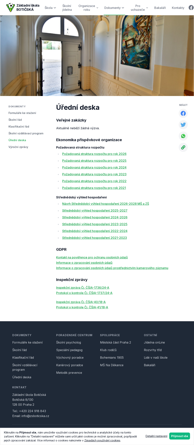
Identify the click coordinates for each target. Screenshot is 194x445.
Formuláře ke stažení (22, 113)
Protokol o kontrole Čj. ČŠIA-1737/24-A (84, 293)
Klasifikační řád (19, 126)
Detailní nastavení (156, 436)
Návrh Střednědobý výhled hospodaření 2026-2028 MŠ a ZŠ (105, 204)
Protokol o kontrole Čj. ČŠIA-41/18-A (82, 307)
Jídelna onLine (154, 342)
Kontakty (178, 8)
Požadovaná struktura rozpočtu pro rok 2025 (94, 161)
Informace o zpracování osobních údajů (84, 263)
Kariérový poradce (69, 365)
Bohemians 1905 (112, 357)
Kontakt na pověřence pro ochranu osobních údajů (92, 257)
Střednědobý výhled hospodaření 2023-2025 (94, 224)
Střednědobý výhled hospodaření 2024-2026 (94, 217)
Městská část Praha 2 (115, 342)
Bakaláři (160, 8)
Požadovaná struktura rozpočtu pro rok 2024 (94, 167)
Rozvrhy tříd (153, 350)
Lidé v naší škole (156, 357)
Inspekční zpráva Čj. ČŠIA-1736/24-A (82, 287)
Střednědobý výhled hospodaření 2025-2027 (94, 210)
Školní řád (15, 119)
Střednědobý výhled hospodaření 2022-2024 (94, 231)
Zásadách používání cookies (102, 440)
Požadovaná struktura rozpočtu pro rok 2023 (94, 174)
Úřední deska (17, 140)
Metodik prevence (69, 373)
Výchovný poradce (70, 357)
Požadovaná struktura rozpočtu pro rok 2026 (94, 154)
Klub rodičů (108, 350)
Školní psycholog (68, 342)
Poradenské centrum (74, 335)
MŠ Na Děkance (111, 365)
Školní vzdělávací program (26, 133)
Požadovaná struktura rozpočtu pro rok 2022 (94, 181)
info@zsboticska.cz (35, 416)
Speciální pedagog (69, 350)
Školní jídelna (67, 8)
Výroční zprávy (18, 147)
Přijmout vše (179, 436)
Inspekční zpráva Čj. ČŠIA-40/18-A (81, 302)
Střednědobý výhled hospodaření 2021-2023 (94, 238)
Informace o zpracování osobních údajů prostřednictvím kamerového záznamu (112, 268)
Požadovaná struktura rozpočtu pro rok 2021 (94, 188)
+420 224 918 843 (32, 411)
